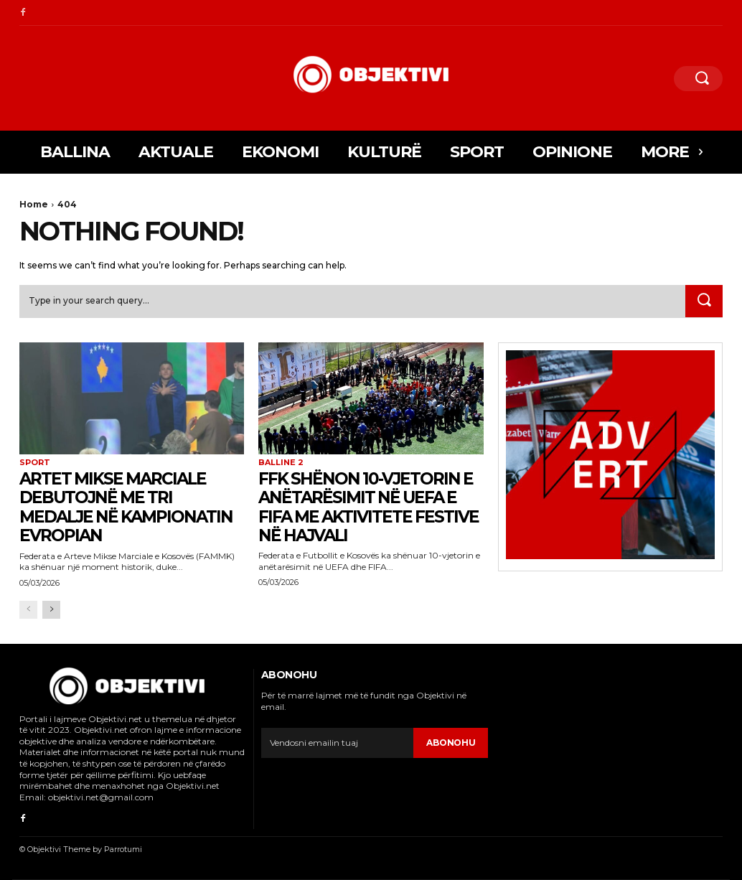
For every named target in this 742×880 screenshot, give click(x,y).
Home (33, 204)
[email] (337, 743)
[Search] (704, 301)
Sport (34, 463)
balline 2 (281, 463)
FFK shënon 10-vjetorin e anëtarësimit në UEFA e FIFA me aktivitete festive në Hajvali (370, 507)
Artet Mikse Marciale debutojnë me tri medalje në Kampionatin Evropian (131, 507)
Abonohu (450, 743)
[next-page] (51, 610)
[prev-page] (28, 610)
